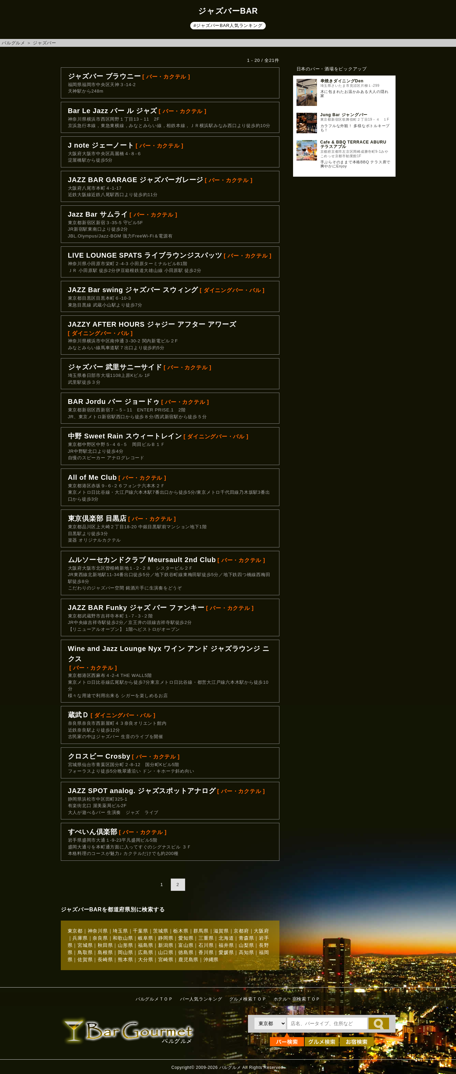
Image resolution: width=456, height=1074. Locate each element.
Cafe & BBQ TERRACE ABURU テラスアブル (353, 144)
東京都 (75, 931)
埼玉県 (120, 931)
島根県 (105, 952)
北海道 (226, 938)
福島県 (145, 945)
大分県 (145, 959)
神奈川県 (98, 931)
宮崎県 (165, 959)
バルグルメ (13, 42)
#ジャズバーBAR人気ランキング (228, 25)
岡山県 (125, 952)
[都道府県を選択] (270, 1023)
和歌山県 (123, 938)
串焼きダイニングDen (342, 81)
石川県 (205, 945)
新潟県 (165, 945)
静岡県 (165, 938)
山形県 (125, 945)
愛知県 (185, 938)
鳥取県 (85, 952)
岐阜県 (145, 938)
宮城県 (85, 945)
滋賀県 (221, 931)
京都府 (241, 931)
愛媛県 (226, 952)
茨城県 (160, 931)
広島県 (145, 952)
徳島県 (185, 952)
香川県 (205, 952)
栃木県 (180, 931)
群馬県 (200, 931)
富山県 (185, 945)
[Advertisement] (344, 292)
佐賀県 (85, 959)
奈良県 (100, 938)
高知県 (246, 952)
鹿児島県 (188, 959)
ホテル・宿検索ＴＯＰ (297, 999)
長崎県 (105, 959)
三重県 (205, 938)
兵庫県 (79, 938)
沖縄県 (211, 959)
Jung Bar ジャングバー (344, 114)
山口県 (165, 952)
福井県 (226, 945)
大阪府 (261, 931)
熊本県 (125, 959)
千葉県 (140, 931)
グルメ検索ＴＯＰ (248, 999)
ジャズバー (44, 42)
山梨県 (246, 945)
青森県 (246, 938)
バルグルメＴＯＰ (154, 999)
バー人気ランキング (201, 999)
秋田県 (105, 945)
